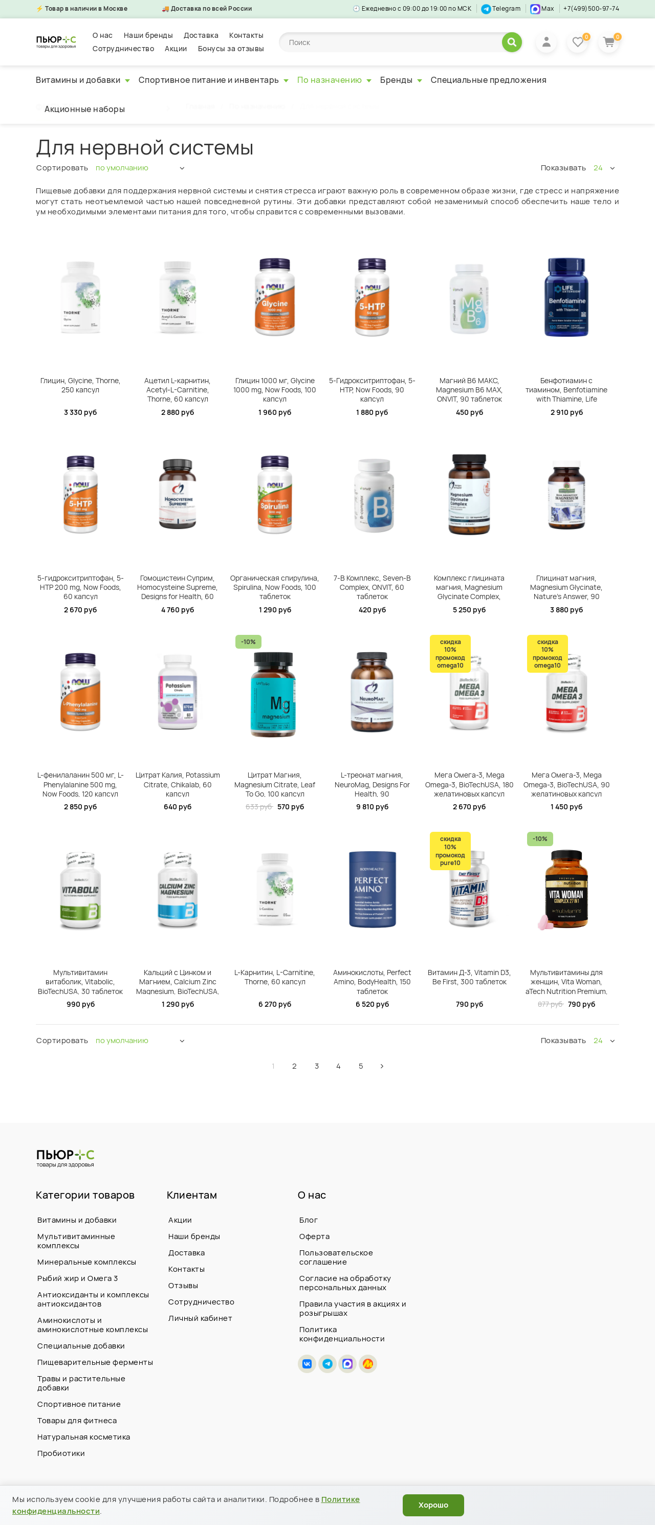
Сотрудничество (123, 48)
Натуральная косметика (83, 1436)
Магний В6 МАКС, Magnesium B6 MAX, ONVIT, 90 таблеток (469, 389)
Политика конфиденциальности (342, 1334)
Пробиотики (61, 1453)
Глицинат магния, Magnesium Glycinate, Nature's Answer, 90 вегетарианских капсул (567, 586)
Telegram (501, 8)
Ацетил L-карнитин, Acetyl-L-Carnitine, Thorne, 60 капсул (177, 389)
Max (542, 8)
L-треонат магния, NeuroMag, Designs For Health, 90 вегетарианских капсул (372, 783)
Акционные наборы (85, 109)
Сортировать (62, 167)
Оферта (314, 1236)
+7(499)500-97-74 (591, 8)
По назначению (334, 79)
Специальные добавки (81, 1345)
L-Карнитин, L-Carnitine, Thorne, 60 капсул (274, 976)
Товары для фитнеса (77, 1420)
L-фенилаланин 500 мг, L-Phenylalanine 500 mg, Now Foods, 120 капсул (80, 783)
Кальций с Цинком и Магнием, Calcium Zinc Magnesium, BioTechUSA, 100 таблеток (178, 980)
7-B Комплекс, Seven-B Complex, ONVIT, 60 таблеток (372, 586)
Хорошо (433, 1504)
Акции (176, 48)
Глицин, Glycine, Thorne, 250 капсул (80, 384)
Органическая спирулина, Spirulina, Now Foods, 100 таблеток (274, 586)
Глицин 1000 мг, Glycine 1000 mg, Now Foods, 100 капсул (274, 389)
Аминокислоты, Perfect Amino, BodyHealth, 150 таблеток (372, 980)
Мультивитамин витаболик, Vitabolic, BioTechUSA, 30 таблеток (80, 980)
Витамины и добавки (83, 79)
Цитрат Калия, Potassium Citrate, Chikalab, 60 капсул (178, 783)
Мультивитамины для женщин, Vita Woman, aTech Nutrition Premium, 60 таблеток (567, 980)
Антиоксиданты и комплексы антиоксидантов (93, 1299)
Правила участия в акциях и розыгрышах (352, 1308)
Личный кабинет (200, 1318)
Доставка (201, 35)
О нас (103, 35)
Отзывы (183, 1285)
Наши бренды (148, 35)
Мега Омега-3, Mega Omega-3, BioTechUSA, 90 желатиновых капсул (566, 783)
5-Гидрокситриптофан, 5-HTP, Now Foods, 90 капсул (372, 389)
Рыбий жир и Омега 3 (77, 1278)
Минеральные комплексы (87, 1261)
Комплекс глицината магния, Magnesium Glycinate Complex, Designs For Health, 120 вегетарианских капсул (469, 586)
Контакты (246, 35)
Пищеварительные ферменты (95, 1362)
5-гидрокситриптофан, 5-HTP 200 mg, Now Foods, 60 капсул (80, 586)
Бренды (401, 79)
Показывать (563, 167)
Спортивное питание (79, 1404)
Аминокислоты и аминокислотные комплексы (92, 1325)
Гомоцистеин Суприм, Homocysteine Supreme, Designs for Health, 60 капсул (177, 586)
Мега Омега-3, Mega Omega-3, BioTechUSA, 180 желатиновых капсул (469, 783)
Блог (308, 1219)
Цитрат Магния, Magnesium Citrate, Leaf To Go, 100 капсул (274, 783)
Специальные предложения (489, 79)
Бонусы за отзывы (231, 48)
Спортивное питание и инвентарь (214, 79)
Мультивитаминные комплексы (76, 1241)
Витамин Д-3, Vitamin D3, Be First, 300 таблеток (469, 976)
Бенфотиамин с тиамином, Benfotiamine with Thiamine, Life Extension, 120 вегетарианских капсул (566, 389)
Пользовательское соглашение (336, 1257)
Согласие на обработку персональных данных (345, 1283)
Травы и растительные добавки (81, 1383)
